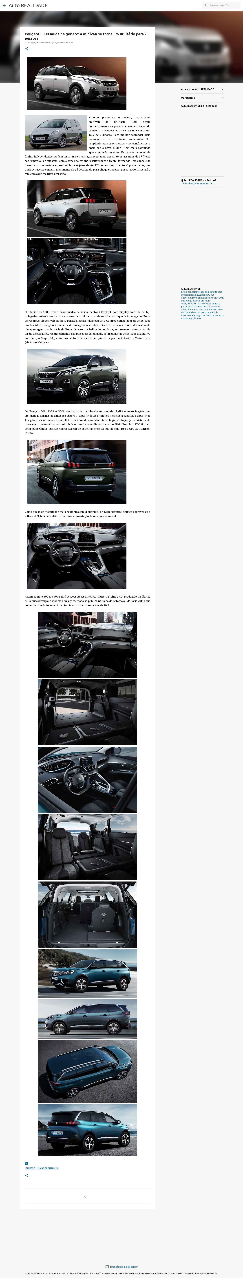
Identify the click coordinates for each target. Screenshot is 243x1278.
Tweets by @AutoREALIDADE (196, 183)
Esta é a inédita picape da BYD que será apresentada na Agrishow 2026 (201, 293)
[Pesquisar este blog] (224, 5)
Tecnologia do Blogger (121, 1266)
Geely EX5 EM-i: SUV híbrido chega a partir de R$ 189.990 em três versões (200, 305)
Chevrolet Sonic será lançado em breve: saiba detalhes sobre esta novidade (202, 311)
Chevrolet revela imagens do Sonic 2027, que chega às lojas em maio (202, 299)
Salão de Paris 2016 (48, 1168)
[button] (27, 49)
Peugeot (30, 1168)
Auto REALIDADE (28, 5)
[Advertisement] (88, 1235)
